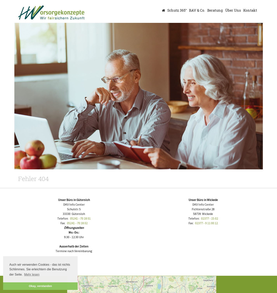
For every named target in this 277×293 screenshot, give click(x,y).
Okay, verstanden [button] (40, 286)
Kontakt (250, 10)
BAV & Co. (197, 10)
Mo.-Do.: (74, 232)
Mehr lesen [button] (31, 274)
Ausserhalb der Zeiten (73, 246)
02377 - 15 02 (209, 218)
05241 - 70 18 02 (77, 223)
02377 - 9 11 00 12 (206, 223)
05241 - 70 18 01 (80, 218)
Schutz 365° (177, 10)
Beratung (215, 10)
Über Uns (233, 10)
